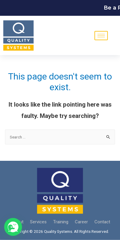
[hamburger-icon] (101, 35)
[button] (13, 227)
